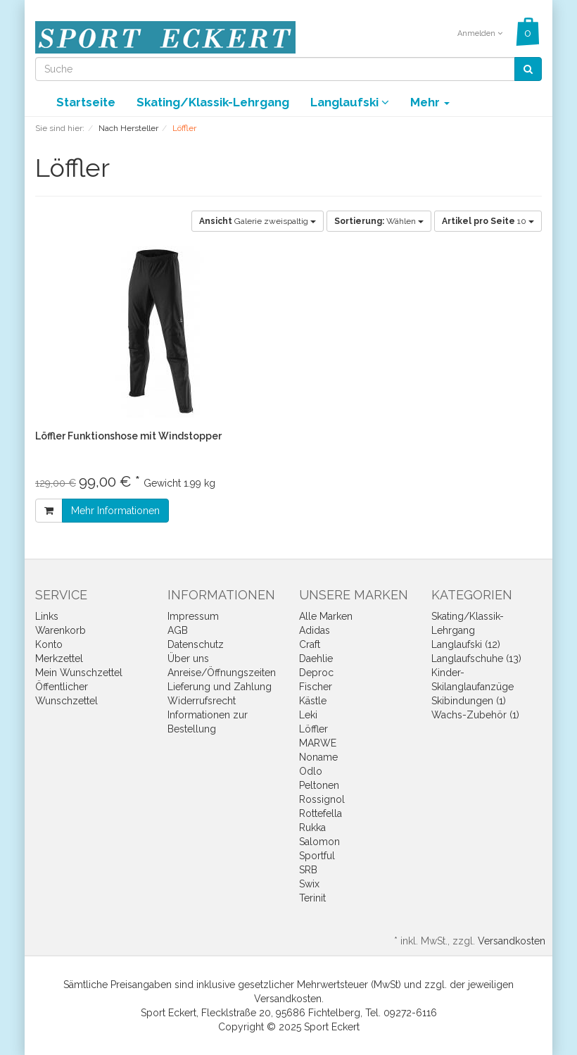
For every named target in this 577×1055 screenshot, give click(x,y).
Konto (49, 644)
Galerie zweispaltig (257, 221)
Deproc (316, 672)
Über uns (188, 658)
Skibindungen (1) (468, 700)
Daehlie (316, 658)
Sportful (317, 855)
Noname (318, 757)
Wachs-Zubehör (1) (475, 714)
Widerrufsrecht (201, 700)
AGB (177, 630)
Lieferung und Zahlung (219, 686)
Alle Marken (326, 616)
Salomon (319, 841)
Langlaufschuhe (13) (476, 658)
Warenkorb (60, 630)
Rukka (312, 827)
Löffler (313, 729)
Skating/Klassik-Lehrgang (213, 102)
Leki (308, 714)
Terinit (312, 898)
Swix (309, 883)
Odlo (310, 771)
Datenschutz (195, 644)
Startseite (85, 102)
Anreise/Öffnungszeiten (221, 672)
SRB (308, 869)
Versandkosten (511, 941)
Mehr (430, 102)
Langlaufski (349, 102)
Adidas (314, 630)
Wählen (379, 221)
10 (488, 221)
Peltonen (319, 785)
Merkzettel (59, 658)
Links (46, 616)
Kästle (312, 700)
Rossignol (322, 799)
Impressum (193, 616)
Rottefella (320, 813)
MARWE (317, 743)
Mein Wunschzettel (78, 672)
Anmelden (479, 33)
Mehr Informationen (115, 510)
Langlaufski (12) (465, 644)
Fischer (315, 686)
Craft (309, 644)
